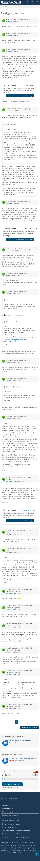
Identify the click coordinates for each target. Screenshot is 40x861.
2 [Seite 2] (19, 722)
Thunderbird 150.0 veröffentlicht (20, 741)
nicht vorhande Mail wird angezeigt (18, 20)
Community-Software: (11, 853)
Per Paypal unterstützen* (12, 784)
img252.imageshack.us (27, 510)
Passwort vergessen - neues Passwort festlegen (15, 837)
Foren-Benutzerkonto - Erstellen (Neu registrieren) (16, 830)
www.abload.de (30, 85)
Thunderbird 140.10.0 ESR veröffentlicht (22, 758)
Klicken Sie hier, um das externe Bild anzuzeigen (20, 96)
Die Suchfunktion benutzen (9, 827)
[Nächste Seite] (23, 722)
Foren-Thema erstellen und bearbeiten (13, 834)
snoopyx (8, 21)
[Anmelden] (32, 2)
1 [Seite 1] (16, 722)
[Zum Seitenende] (37, 854)
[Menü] (37, 3)
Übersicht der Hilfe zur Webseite (11, 824)
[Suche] (27, 3)
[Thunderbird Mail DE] (11, 3)
